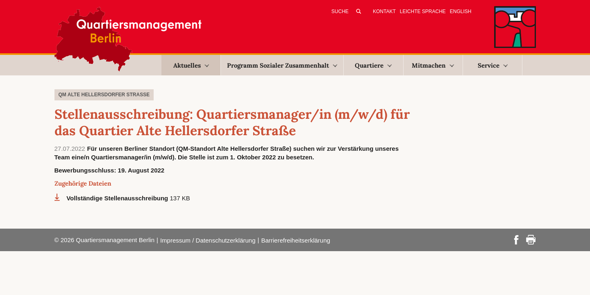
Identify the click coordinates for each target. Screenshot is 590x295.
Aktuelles (191, 65)
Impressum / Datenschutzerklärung (208, 240)
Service (493, 65)
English (461, 11)
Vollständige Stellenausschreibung (118, 198)
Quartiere (373, 65)
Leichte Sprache (423, 11)
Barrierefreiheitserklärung (295, 240)
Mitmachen (433, 65)
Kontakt (384, 11)
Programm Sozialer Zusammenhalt (282, 65)
